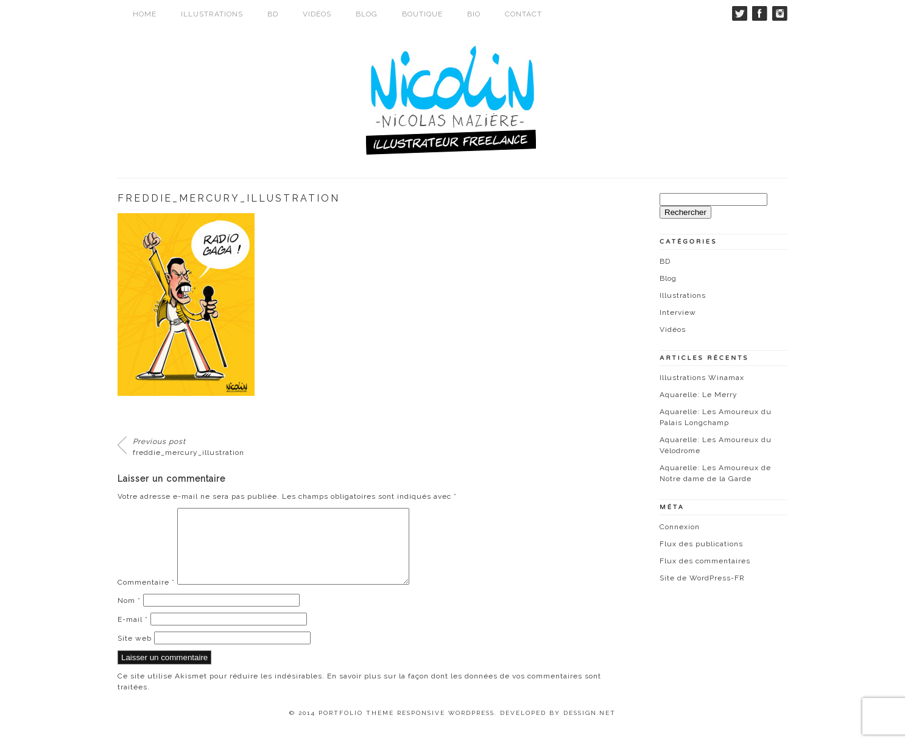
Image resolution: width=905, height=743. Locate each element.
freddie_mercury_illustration (188, 447)
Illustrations (212, 14)
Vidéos (317, 14)
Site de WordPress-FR (702, 578)
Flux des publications (701, 544)
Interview (678, 312)
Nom (129, 615)
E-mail (133, 634)
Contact (523, 14)
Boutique (422, 14)
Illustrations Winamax (702, 377)
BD (272, 14)
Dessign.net (589, 727)
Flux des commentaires (705, 561)
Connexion (680, 527)
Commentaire (146, 597)
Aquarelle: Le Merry (699, 394)
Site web (135, 653)
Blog (367, 14)
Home (145, 14)
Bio (474, 14)
